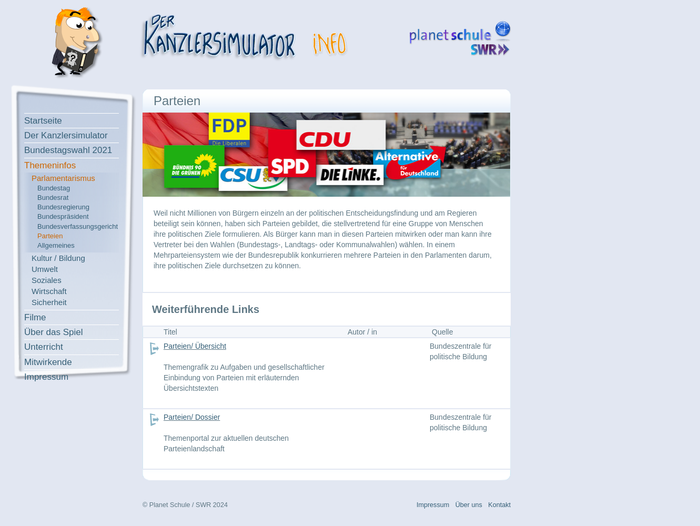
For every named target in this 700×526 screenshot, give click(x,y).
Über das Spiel (53, 332)
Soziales (47, 280)
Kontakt (499, 505)
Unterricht (43, 347)
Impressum (46, 377)
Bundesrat (52, 197)
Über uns (468, 505)
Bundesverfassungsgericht (77, 226)
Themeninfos (50, 165)
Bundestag (53, 188)
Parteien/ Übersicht (195, 346)
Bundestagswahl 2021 (68, 150)
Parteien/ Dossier (192, 417)
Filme (35, 317)
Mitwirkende (48, 362)
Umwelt (45, 269)
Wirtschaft (49, 291)
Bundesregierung (63, 207)
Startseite (43, 121)
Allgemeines (56, 245)
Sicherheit (49, 302)
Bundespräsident (63, 216)
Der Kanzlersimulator (66, 135)
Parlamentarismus (63, 178)
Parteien (50, 236)
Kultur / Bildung (58, 258)
